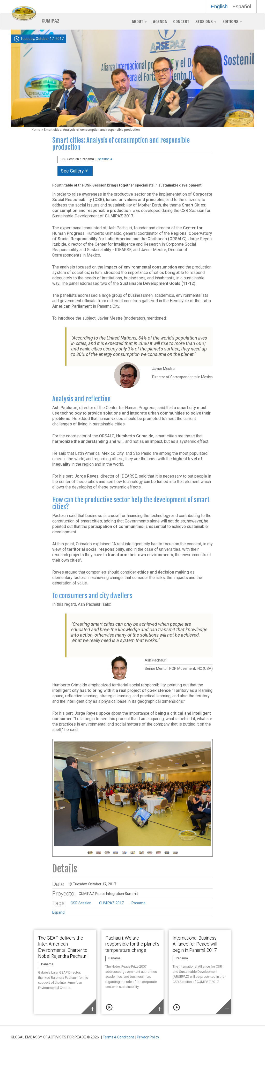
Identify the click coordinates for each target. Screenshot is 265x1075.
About (139, 21)
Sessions (205, 21)
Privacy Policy (148, 1037)
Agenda (160, 21)
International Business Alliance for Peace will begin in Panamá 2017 (195, 944)
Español (241, 6)
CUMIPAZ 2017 (111, 903)
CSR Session (81, 903)
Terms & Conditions (119, 1037)
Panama (138, 903)
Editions (232, 21)
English (219, 6)
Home (36, 130)
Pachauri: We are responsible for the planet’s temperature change (132, 944)
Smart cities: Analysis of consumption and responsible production (121, 143)
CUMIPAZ (50, 20)
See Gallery (75, 171)
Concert (181, 21)
